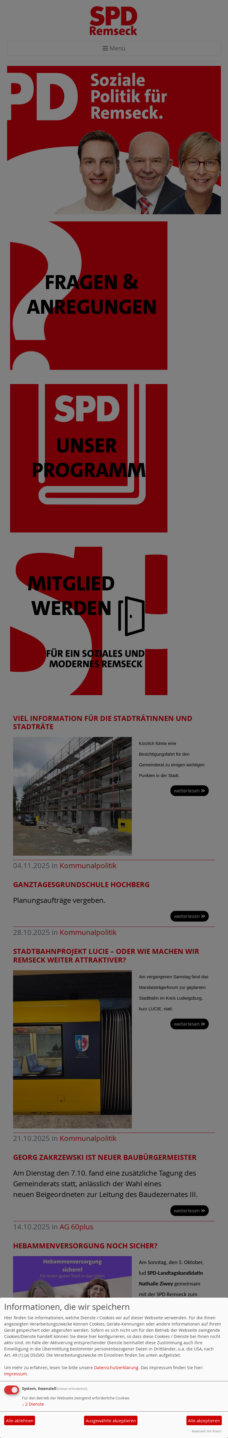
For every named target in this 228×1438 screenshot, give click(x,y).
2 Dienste (33, 1404)
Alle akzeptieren (204, 1420)
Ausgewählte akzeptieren (111, 1420)
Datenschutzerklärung (116, 1367)
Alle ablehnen (20, 1420)
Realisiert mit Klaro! (206, 1431)
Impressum (15, 1374)
